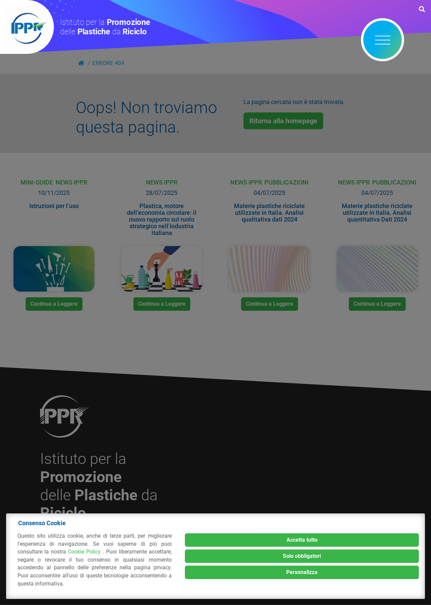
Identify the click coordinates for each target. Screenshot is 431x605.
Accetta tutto (302, 540)
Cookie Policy (85, 551)
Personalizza (302, 572)
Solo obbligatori (302, 556)
